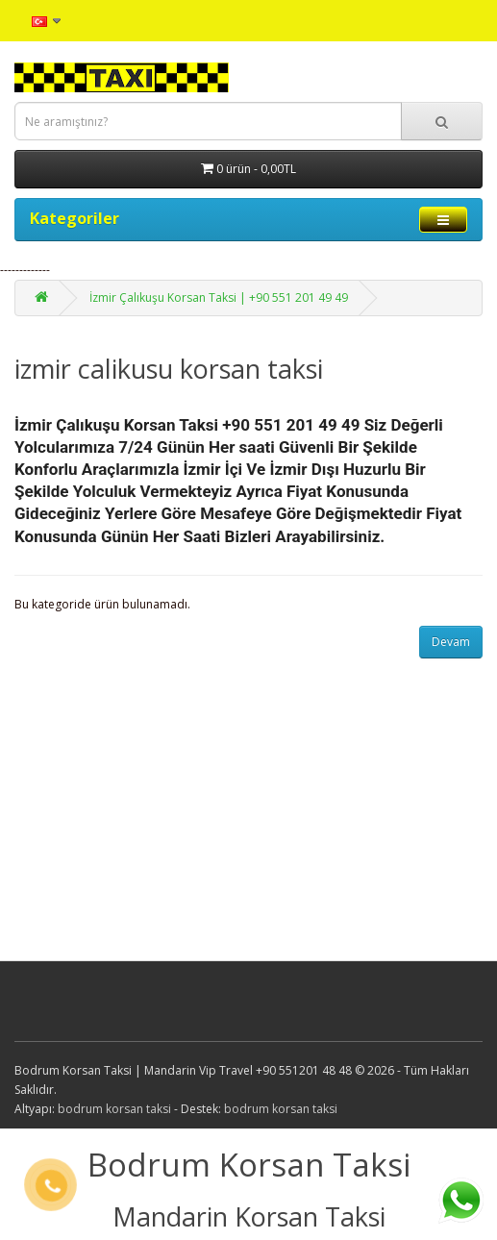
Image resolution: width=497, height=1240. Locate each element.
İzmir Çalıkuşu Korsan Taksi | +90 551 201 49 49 (218, 297)
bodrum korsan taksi (114, 1109)
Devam (451, 641)
